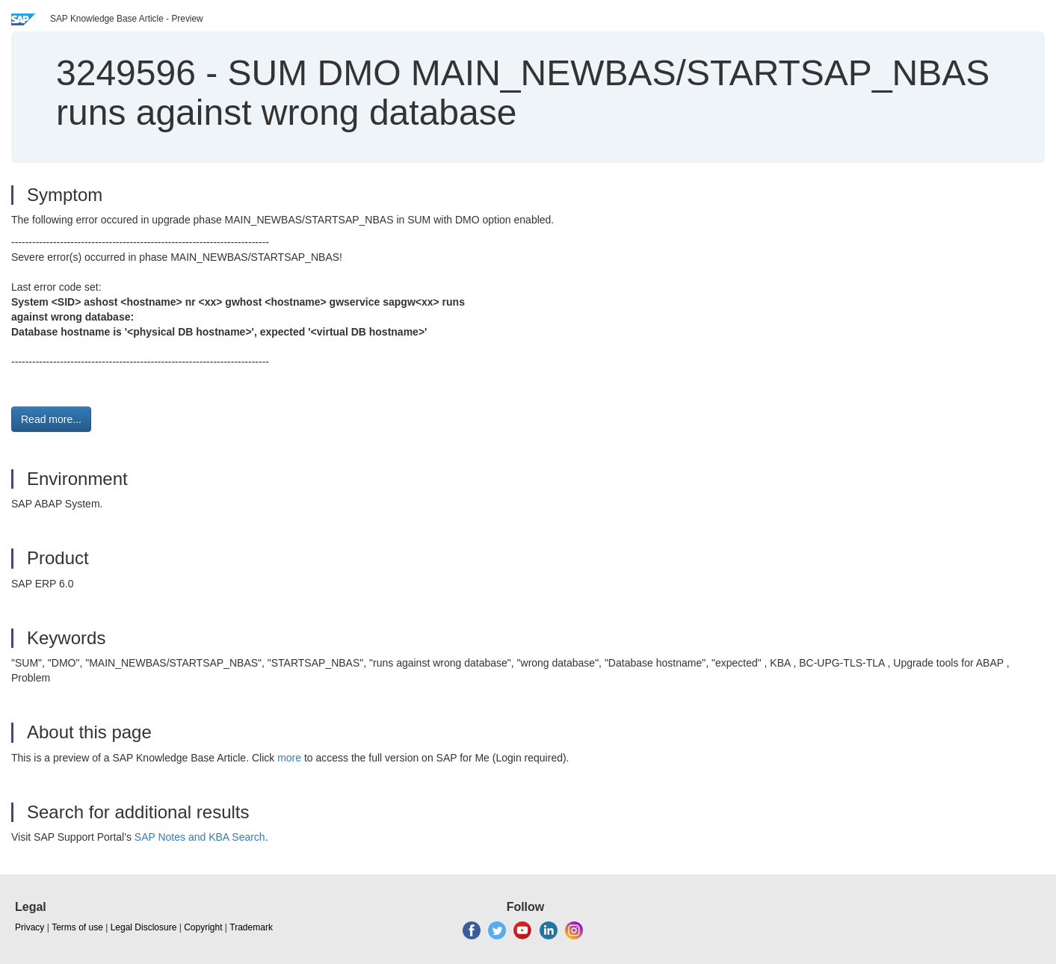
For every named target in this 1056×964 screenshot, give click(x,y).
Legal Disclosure (144, 927)
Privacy (29, 927)
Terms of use (77, 927)
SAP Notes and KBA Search (200, 837)
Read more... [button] (51, 419)
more (289, 758)
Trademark (251, 927)
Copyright (203, 927)
